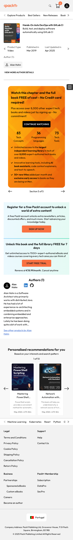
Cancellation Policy (14, 460)
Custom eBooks (15, 491)
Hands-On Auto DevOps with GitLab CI (43, 25)
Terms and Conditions (15, 437)
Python (57, 421)
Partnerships (10, 480)
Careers (8, 497)
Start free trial (36, 263)
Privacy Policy (11, 443)
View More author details (19, 72)
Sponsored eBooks (16, 485)
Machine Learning (16, 421)
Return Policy (11, 465)
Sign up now (36, 229)
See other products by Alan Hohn (18, 332)
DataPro (41, 485)
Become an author (13, 502)
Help (39, 437)
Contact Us (43, 443)
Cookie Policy (11, 448)
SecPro (41, 491)
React (47, 421)
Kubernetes (35, 421)
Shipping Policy (11, 454)
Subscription (43, 480)
